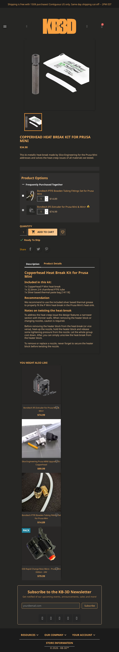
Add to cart (43, 232)
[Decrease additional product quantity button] (46, 200)
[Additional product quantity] (41, 198)
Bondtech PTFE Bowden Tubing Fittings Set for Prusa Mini (65, 192)
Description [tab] (32, 263)
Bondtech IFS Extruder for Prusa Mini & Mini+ (61, 206)
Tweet (38, 249)
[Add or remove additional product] (23, 196)
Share (30, 249)
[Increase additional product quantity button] (46, 197)
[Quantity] (23, 232)
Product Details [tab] (53, 263)
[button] (26, 26)
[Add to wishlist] (56, 407)
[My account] (87, 26)
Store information (59, 643)
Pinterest (46, 249)
